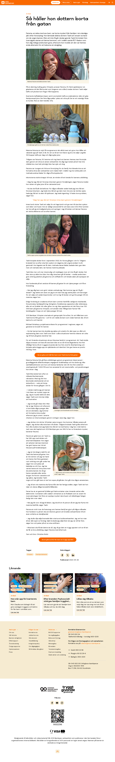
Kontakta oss (33, 632)
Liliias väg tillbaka (85, 599)
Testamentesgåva (54, 649)
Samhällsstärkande (18, 589)
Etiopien (30, 554)
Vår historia (13, 635)
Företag (85, 2)
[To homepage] (7, 2)
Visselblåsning (33, 641)
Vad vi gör (76, 2)
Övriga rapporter (14, 646)
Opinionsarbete (14, 649)
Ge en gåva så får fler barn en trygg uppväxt (57, 540)
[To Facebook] (52, 703)
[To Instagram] (62, 703)
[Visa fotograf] (71, 590)
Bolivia (14, 586)
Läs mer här (15, 612)
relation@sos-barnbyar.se (90, 643)
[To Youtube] (57, 703)
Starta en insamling (55, 652)
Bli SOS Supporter (54, 632)
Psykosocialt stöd (50, 589)
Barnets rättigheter (15, 638)
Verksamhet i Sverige (97, 2)
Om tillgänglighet (34, 646)
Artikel (28, 14)
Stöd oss (55, 2)
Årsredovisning (14, 644)
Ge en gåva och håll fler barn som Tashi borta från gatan (57, 355)
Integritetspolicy (34, 644)
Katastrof (95, 586)
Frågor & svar (33, 630)
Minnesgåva (52, 644)
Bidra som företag (54, 638)
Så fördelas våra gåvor (36, 649)
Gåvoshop (52, 641)
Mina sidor (66, 2)
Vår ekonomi (33, 638)
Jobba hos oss (33, 635)
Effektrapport (13, 641)
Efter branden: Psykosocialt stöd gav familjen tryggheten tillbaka (57, 601)
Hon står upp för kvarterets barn (24, 600)
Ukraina (80, 589)
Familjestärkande (41, 554)
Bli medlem (52, 646)
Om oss (11, 632)
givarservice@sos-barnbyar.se (79, 632)
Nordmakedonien (50, 586)
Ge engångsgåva (54, 635)
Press (11, 652)
